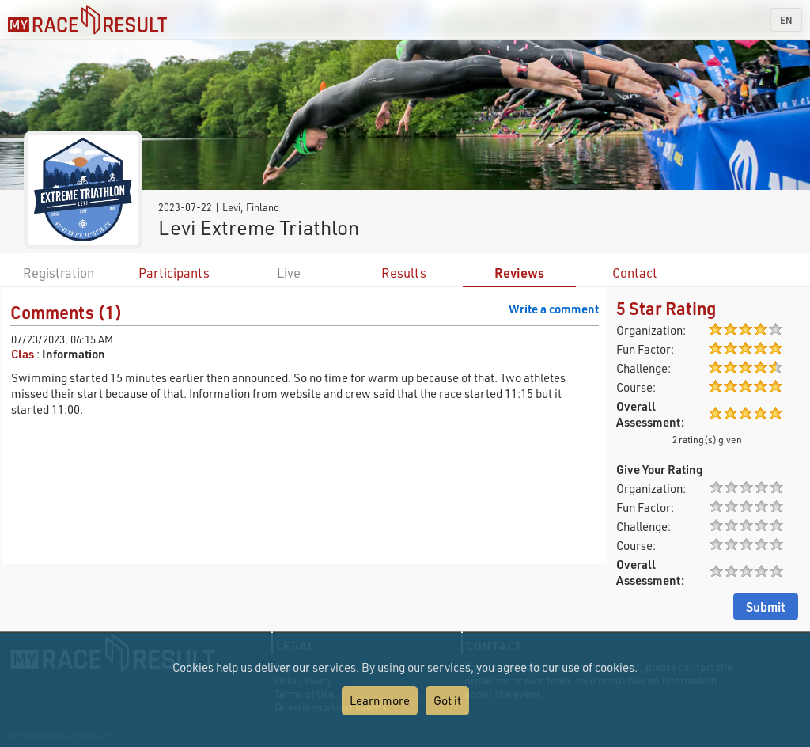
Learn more (380, 700)
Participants (174, 272)
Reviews (519, 272)
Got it (447, 700)
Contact (634, 272)
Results (403, 272)
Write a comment (554, 309)
